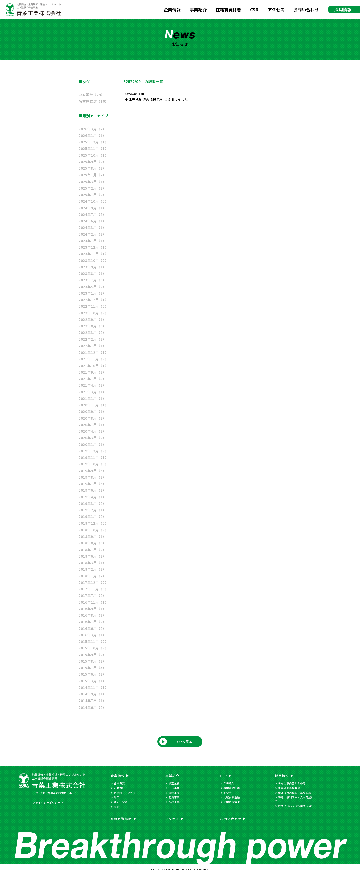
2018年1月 (92, 575)
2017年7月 (92, 595)
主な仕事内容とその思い (293, 783)
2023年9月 (92, 266)
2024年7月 (92, 214)
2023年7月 (92, 279)
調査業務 (174, 783)
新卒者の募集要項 (289, 788)
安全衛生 (229, 793)
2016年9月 (92, 608)
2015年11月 (93, 641)
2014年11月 (93, 687)
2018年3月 (92, 562)
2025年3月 (92, 181)
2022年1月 (92, 345)
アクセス (276, 9)
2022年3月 (92, 332)
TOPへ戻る (183, 741)
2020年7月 (92, 424)
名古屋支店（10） (94, 101)
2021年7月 (92, 378)
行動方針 (119, 788)
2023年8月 (92, 273)
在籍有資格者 (228, 9)
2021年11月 (93, 358)
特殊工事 (174, 802)
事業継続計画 (232, 788)
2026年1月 (92, 135)
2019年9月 (92, 470)
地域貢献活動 (232, 797)
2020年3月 (92, 437)
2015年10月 (93, 647)
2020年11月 (93, 404)
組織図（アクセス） (126, 793)
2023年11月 (93, 253)
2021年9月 (92, 372)
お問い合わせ (306, 9)
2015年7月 (92, 667)
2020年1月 (92, 444)
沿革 (117, 797)
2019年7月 (92, 483)
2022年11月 (93, 306)
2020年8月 (92, 418)
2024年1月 (92, 240)
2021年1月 (92, 398)
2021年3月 (92, 391)
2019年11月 (93, 457)
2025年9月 (92, 161)
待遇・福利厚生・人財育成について (297, 799)
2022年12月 (93, 299)
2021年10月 (93, 365)
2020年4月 (92, 431)
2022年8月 (92, 325)
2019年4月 (92, 496)
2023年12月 (93, 247)
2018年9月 (92, 536)
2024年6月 (92, 220)
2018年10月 (93, 529)
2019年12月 (93, 450)
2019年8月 (92, 477)
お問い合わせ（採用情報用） (296, 806)
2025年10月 (93, 155)
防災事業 (174, 797)
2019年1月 (92, 516)
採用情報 (343, 9)
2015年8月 (92, 661)
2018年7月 (92, 549)
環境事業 (174, 793)
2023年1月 (92, 293)
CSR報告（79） (92, 94)
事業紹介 (198, 9)
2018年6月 (92, 556)
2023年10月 (93, 260)
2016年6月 (92, 628)
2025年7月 (92, 174)
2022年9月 (92, 319)
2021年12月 (93, 352)
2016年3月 (92, 634)
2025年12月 (93, 141)
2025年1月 (92, 194)
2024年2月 (92, 234)
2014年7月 (92, 700)
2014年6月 (92, 707)
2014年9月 (92, 693)
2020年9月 (92, 411)
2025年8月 (92, 168)
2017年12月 (93, 582)
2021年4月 (92, 385)
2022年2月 (92, 339)
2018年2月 (92, 569)
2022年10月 (93, 312)
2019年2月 (92, 509)
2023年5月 (92, 286)
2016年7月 (92, 621)
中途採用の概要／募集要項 (294, 793)
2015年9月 (92, 654)
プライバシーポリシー (46, 802)
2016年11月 (93, 602)
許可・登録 (121, 802)
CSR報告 (229, 783)
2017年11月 (93, 588)
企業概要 (119, 783)
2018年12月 (93, 523)
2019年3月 (92, 503)
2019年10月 (93, 463)
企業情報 (172, 9)
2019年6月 (92, 490)
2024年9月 (92, 207)
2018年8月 (92, 542)
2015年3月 (92, 680)
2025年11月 (93, 148)
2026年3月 (92, 128)
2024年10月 (93, 201)
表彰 (117, 807)
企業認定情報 (232, 802)
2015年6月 (92, 674)
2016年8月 (92, 615)
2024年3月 (92, 227)
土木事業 (174, 788)
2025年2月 (92, 188)
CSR (254, 9)
